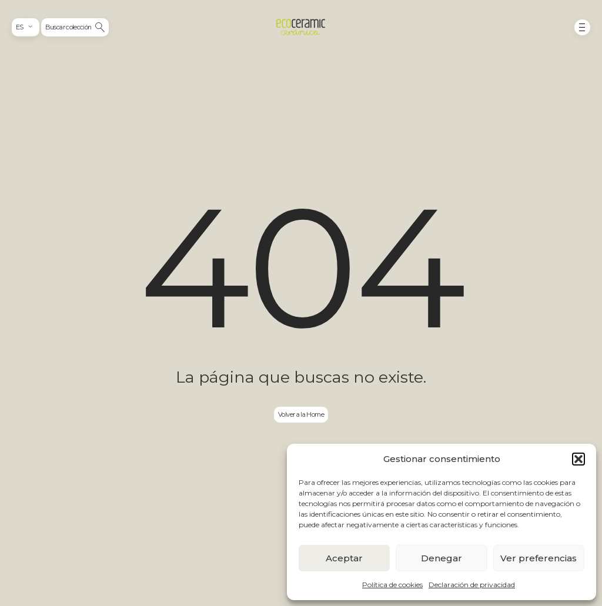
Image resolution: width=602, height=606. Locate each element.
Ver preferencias (538, 558)
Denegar (441, 558)
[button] (578, 459)
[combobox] (25, 27)
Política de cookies (392, 584)
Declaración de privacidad (472, 584)
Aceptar (344, 558)
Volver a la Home (301, 414)
